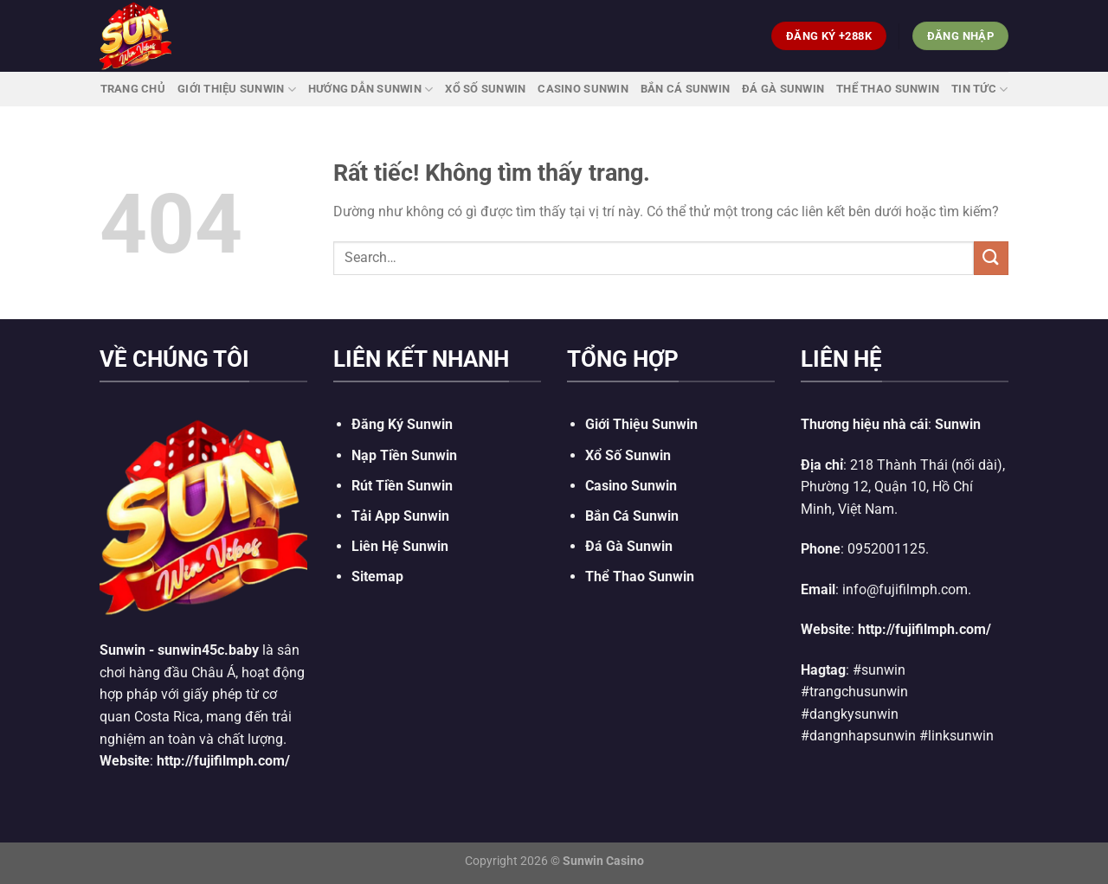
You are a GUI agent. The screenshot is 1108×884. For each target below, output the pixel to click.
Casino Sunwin (583, 88)
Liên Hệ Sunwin (399, 546)
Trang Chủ (132, 88)
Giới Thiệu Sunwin (236, 89)
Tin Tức (979, 89)
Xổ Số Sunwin (485, 88)
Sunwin (122, 650)
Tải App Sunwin (400, 516)
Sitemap (377, 576)
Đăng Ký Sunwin (402, 424)
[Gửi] (991, 258)
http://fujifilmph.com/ (223, 761)
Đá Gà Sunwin (783, 88)
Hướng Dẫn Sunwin (371, 89)
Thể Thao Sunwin (887, 88)
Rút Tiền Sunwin (402, 485)
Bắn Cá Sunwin (685, 88)
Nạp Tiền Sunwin (404, 455)
